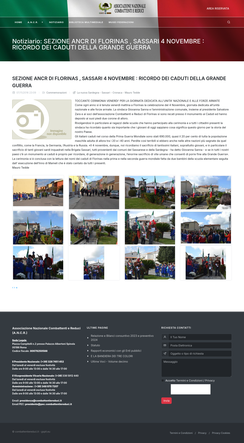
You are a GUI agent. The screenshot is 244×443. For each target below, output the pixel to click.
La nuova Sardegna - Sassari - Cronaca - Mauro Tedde (106, 92)
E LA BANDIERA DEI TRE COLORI (112, 356)
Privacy (210, 380)
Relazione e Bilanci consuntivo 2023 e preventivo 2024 (122, 338)
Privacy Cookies (221, 432)
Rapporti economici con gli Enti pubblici (116, 350)
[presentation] (190, 389)
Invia (166, 400)
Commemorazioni (56, 92)
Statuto (95, 345)
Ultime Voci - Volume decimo (109, 361)
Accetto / (190, 380)
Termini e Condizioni (189, 380)
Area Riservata (218, 8)
